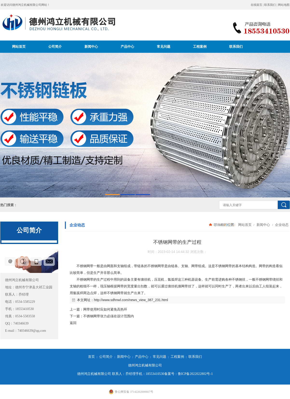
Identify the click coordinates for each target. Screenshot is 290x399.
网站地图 (284, 5)
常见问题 (163, 46)
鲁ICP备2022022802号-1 (195, 374)
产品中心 (127, 46)
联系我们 (270, 5)
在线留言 (256, 5)
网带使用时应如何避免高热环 (105, 309)
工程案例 (200, 46)
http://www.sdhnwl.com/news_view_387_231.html (131, 300)
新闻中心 (91, 46)
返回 (73, 323)
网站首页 (19, 46)
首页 (91, 356)
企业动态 (281, 225)
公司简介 (55, 46)
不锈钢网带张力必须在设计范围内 (108, 316)
